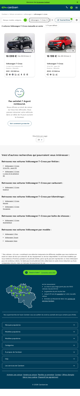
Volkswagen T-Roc (11, 235)
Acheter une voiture (14, 376)
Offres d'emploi (68, 376)
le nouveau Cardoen (43, 2)
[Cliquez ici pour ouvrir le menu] (76, 7)
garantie (60, 295)
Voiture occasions (16, 14)
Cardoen (5, 14)
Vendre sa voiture (30, 376)
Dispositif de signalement (48, 378)
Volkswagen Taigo (11, 242)
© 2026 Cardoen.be (40, 386)
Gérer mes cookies (30, 378)
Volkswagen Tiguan (11, 239)
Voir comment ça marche (19, 125)
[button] (47, 20)
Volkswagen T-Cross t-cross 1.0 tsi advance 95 (11, 175)
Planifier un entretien (46, 376)
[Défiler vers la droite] (52, 20)
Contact (58, 376)
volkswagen (28, 14)
